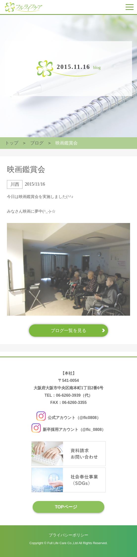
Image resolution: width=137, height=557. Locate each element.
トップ (11, 142)
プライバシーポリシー (68, 535)
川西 (14, 184)
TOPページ (66, 506)
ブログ (37, 142)
